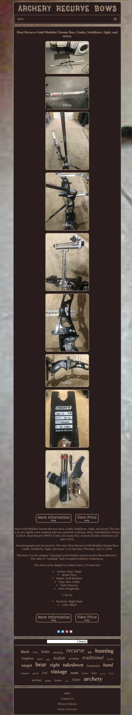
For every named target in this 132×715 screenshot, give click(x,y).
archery (93, 679)
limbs (45, 651)
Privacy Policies (67, 704)
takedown (73, 665)
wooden (74, 658)
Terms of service (67, 709)
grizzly (36, 673)
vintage (59, 672)
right (55, 665)
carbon (84, 673)
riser (76, 679)
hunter (58, 680)
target (26, 665)
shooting (58, 652)
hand (108, 665)
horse (111, 673)
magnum (25, 673)
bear (40, 664)
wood (74, 673)
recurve (75, 650)
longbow (27, 658)
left (90, 652)
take (66, 681)
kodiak (59, 658)
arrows (37, 680)
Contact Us (67, 698)
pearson (103, 674)
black (25, 651)
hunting (104, 651)
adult (39, 659)
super (48, 659)
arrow (48, 680)
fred (44, 673)
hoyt (94, 673)
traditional (93, 657)
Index (67, 693)
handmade (93, 666)
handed (110, 659)
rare (35, 652)
